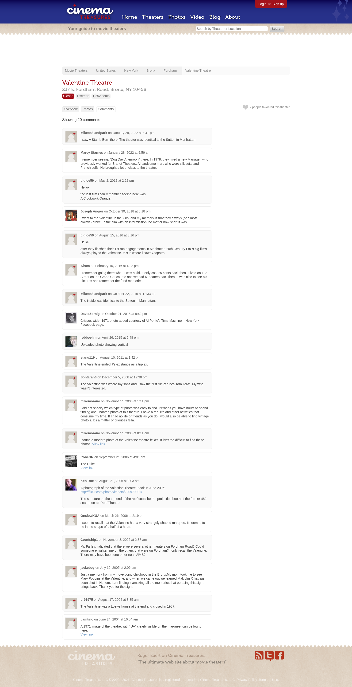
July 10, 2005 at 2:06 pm (118, 567)
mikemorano (90, 401)
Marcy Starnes (92, 152)
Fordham (170, 70)
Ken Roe (87, 481)
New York (131, 70)
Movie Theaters (76, 70)
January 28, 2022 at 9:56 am (129, 152)
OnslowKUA (89, 516)
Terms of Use (268, 680)
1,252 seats (100, 96)
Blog (214, 17)
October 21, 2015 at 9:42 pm (126, 314)
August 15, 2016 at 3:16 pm (119, 235)
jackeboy (87, 567)
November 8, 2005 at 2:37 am (125, 540)
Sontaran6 (88, 377)
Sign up (278, 4)
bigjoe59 (87, 180)
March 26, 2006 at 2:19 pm (124, 516)
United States (106, 70)
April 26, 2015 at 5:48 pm (120, 337)
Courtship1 (89, 540)
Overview (70, 109)
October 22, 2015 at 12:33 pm (134, 294)
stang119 (87, 357)
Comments (106, 109)
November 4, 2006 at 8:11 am (127, 433)
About (232, 17)
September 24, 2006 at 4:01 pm (122, 457)
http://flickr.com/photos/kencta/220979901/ (111, 492)
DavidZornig (90, 314)
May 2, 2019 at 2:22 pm (116, 180)
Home (129, 17)
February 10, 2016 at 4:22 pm (116, 266)
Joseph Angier (91, 211)
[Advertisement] (176, 51)
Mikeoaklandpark (93, 133)
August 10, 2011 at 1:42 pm (120, 357)
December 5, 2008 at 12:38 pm (124, 377)
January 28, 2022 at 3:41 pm (133, 133)
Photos (176, 17)
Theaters (152, 17)
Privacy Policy (247, 680)
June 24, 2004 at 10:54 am (118, 619)
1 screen (83, 96)
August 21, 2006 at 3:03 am (119, 481)
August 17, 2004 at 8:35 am (118, 599)
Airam (85, 266)
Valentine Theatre (198, 70)
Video (197, 17)
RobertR (86, 457)
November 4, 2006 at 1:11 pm (127, 401)
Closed (68, 96)
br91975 (86, 599)
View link (98, 444)
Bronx (150, 70)
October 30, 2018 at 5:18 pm (129, 211)
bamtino (86, 619)
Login (262, 4)
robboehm (88, 337)
